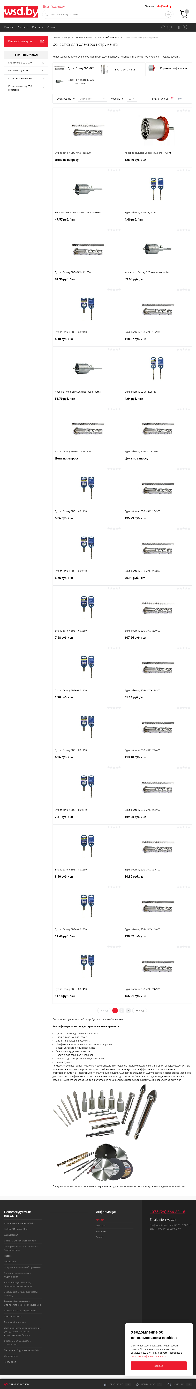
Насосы (8, 1256)
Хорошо (158, 1365)
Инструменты (11, 1356)
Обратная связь (16, 1384)
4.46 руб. (157, 222)
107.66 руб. (157, 640)
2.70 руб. (87, 700)
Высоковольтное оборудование (20, 1310)
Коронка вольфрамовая (20, 78)
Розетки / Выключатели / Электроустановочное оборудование (22, 1303)
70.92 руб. (157, 581)
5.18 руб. (87, 342)
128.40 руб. (157, 162)
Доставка (22, 27)
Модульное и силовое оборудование (22, 1267)
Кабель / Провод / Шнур (16, 1229)
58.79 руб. (87, 401)
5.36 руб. (87, 521)
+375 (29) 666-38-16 (167, 1212)
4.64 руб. (157, 401)
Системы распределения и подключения (17, 1275)
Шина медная (11, 1235)
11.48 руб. (87, 939)
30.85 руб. (157, 879)
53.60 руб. (157, 282)
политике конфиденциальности (148, 1356)
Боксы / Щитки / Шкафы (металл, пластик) (21, 1294)
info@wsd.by (167, 1219)
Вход (46, 6)
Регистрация (58, 6)
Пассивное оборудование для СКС (21, 1350)
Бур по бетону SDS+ (18, 70)
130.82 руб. (157, 939)
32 (43, 70)
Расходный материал (15, 1322)
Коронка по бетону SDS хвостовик (20, 88)
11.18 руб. (87, 999)
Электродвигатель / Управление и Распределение (21, 1248)
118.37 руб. (157, 342)
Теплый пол (10, 1362)
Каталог (8, 27)
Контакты (37, 27)
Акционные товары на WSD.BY (19, 1223)
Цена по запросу (87, 162)
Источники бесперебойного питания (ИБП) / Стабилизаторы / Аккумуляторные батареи (22, 1331)
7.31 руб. (87, 819)
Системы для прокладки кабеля (20, 1240)
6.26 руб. (87, 760)
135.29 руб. (157, 521)
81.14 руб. (157, 700)
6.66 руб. (87, 581)
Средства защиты (13, 1316)
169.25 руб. (157, 819)
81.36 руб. (87, 282)
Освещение (10, 1261)
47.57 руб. (87, 222)
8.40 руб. (87, 879)
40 (43, 62)
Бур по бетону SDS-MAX (20, 62)
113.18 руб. (157, 760)
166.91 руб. (157, 999)
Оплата (51, 27)
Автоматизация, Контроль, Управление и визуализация (18, 1284)
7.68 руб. (87, 640)
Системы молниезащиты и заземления (17, 1343)
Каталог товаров (26, 41)
